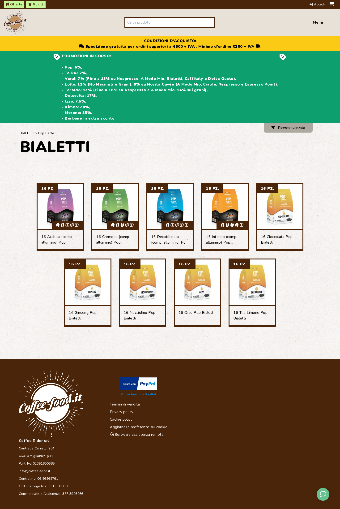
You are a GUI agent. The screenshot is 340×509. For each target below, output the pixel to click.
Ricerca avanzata (288, 127)
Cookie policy (121, 419)
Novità (36, 4)
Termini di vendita (125, 404)
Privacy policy (121, 411)
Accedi (318, 4)
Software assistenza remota (136, 434)
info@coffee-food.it (34, 471)
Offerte (14, 4)
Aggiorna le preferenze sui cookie (138, 427)
